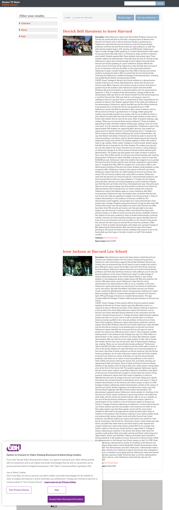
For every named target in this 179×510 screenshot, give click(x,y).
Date (23, 36)
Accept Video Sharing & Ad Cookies (66, 499)
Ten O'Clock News (111, 238)
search (160, 3)
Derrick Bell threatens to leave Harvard (97, 31)
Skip (57, 490)
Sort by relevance (146, 17)
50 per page (124, 17)
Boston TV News (11, 3)
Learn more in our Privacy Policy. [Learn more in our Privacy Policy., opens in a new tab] (60, 482)
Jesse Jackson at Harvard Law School (95, 251)
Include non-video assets (83, 17)
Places (24, 30)
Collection (25, 23)
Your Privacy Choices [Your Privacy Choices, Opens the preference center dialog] (19, 490)
